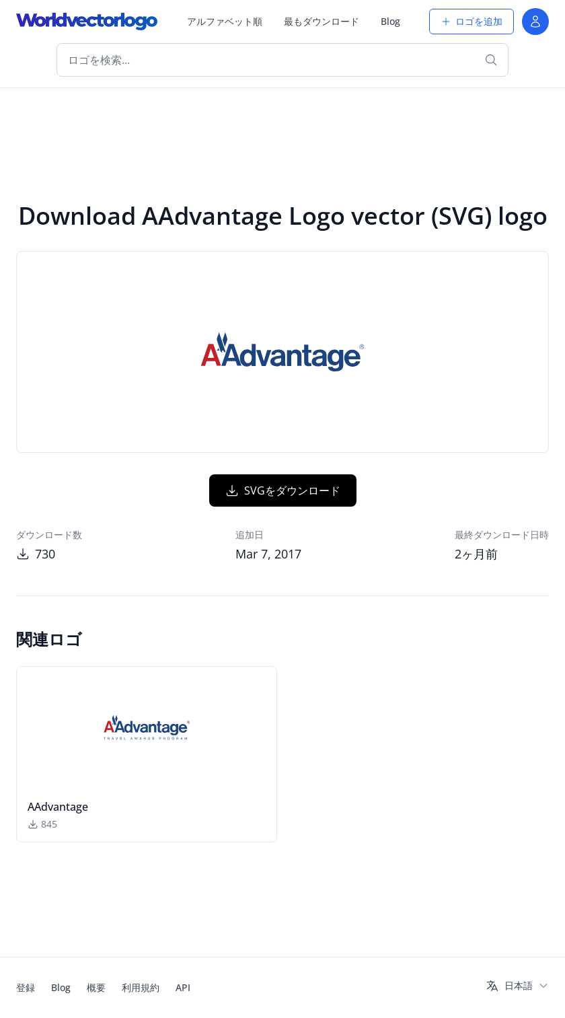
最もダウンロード (321, 21)
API (183, 987)
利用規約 (140, 987)
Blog (390, 21)
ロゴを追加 (471, 21)
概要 (96, 987)
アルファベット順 (224, 21)
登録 (25, 987)
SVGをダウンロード (282, 490)
